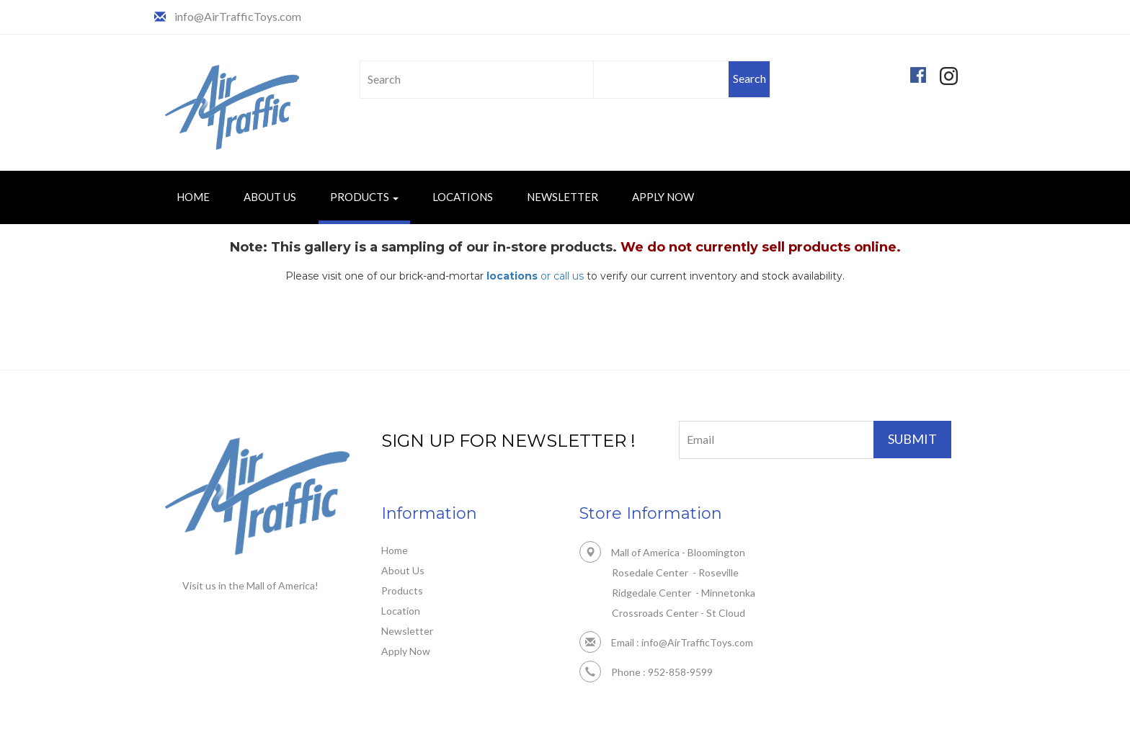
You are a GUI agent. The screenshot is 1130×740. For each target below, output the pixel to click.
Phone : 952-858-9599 (646, 672)
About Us (270, 196)
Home (193, 196)
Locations (462, 196)
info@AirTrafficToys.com (237, 16)
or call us (535, 275)
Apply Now (663, 196)
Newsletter (562, 196)
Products (402, 590)
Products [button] (364, 196)
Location (400, 611)
